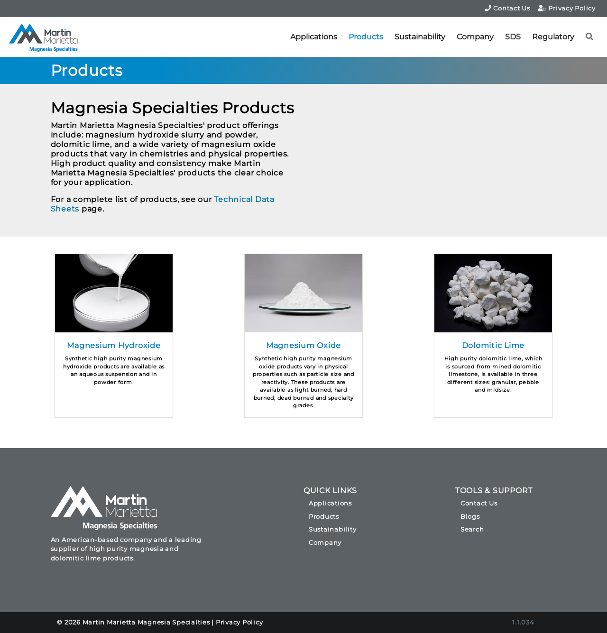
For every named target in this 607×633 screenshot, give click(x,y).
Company (475, 36)
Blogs (470, 516)
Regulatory (553, 36)
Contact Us (507, 8)
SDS (513, 36)
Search (472, 529)
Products (366, 36)
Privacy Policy (567, 8)
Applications (313, 36)
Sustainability (420, 36)
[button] (589, 37)
